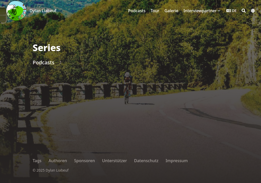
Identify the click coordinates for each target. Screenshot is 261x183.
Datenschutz (146, 160)
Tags (37, 160)
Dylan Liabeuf (43, 10)
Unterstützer (114, 160)
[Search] (244, 11)
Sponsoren (84, 160)
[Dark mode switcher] (253, 11)
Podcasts (43, 62)
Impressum (177, 160)
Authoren (58, 160)
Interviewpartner (200, 10)
